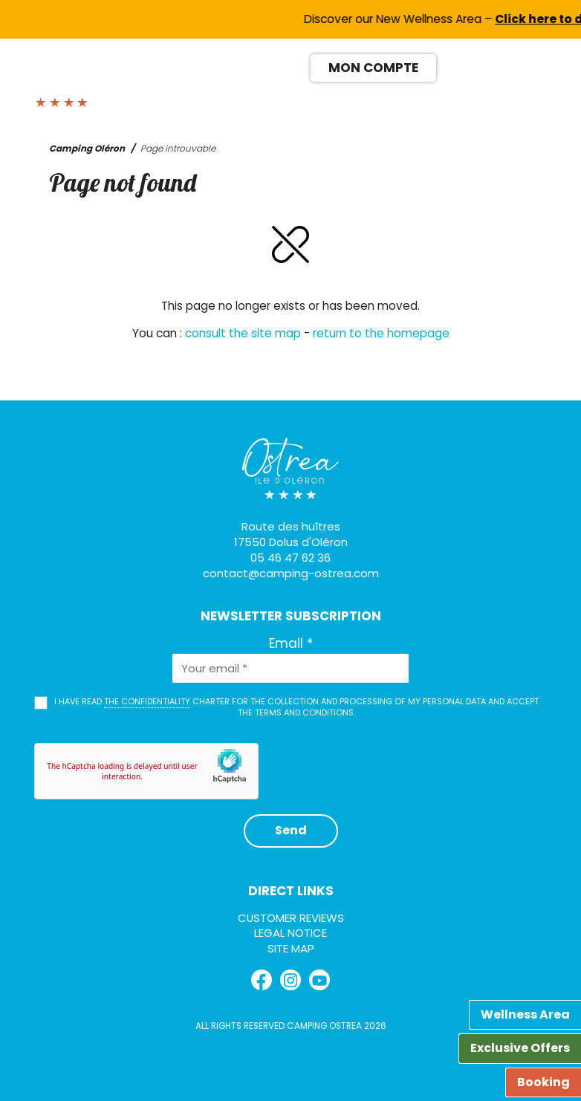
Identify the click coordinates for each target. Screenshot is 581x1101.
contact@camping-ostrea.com (291, 573)
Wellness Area (525, 1014)
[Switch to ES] (508, 66)
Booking (543, 1082)
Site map (290, 948)
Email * (291, 643)
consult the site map (243, 333)
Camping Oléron (87, 149)
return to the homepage (381, 333)
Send (291, 830)
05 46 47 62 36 (290, 557)
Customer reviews (291, 918)
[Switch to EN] (480, 66)
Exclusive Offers (520, 1047)
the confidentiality (147, 701)
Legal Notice (290, 933)
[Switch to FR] (453, 66)
